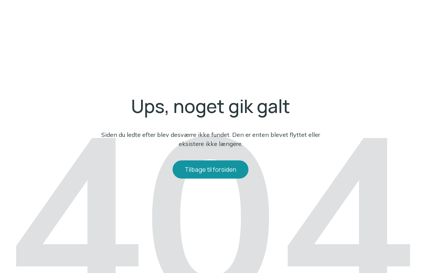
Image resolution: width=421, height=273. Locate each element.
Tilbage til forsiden (210, 169)
